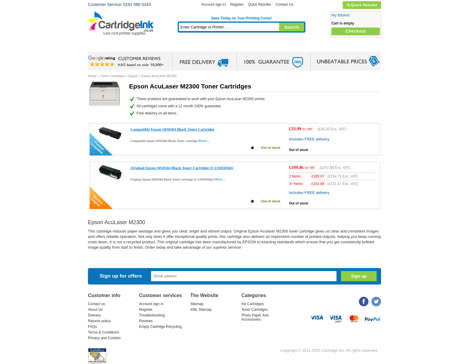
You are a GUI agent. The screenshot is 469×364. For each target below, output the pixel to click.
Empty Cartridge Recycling (160, 327)
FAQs (92, 327)
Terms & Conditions (103, 332)
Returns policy (99, 321)
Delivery (94, 315)
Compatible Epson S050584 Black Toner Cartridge (172, 129)
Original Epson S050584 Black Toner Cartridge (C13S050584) (181, 168)
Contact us (96, 304)
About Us (95, 310)
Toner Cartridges (179, 46)
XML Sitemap (201, 310)
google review (127, 61)
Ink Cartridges (133, 46)
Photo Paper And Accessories (255, 317)
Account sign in (213, 4)
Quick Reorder (361, 5)
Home (99, 46)
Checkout (355, 31)
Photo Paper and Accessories (243, 46)
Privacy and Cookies (104, 338)
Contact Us (284, 4)
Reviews (146, 321)
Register (236, 4)
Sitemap (196, 304)
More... (204, 140)
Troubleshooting (152, 315)
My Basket (340, 15)
